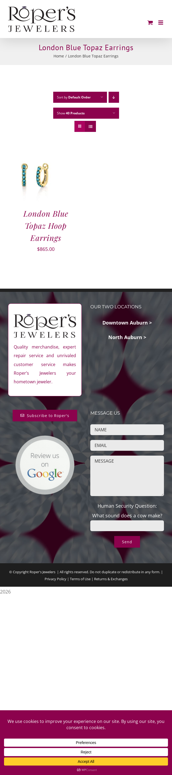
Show (71, 113)
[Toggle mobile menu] (161, 22)
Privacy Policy (55, 578)
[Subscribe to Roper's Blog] (45, 415)
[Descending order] (114, 97)
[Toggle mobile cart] (150, 22)
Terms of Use (80, 578)
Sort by (74, 97)
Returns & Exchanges (111, 578)
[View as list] (90, 126)
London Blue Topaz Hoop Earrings (45, 225)
